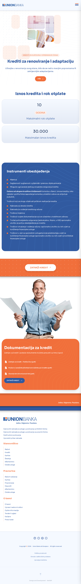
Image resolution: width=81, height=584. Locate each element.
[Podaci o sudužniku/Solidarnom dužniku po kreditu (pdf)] (28, 367)
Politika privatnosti (41, 553)
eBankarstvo (9, 462)
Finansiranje (9, 483)
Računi (7, 449)
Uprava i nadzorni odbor (14, 507)
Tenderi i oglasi (10, 513)
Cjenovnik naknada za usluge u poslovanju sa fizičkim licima (25, 429)
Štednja (8, 459)
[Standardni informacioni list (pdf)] (19, 373)
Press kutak (9, 520)
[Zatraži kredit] (40, 267)
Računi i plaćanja (11, 477)
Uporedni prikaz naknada (12, 438)
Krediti (7, 452)
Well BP (49, 580)
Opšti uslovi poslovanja (12, 435)
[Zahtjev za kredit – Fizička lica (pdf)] (20, 362)
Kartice (7, 455)
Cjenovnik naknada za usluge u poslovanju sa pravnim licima (25, 432)
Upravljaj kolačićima (40, 560)
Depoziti (8, 486)
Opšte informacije (12, 510)
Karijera (8, 517)
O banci (8, 504)
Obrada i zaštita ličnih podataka (40, 556)
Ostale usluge (10, 465)
